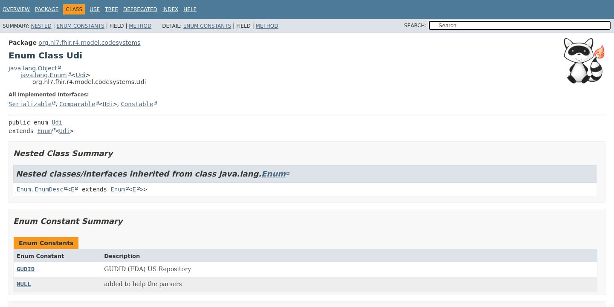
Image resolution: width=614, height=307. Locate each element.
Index (170, 9)
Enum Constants (80, 26)
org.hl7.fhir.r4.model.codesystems (89, 42)
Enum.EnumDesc (40, 189)
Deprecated (140, 9)
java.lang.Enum (43, 75)
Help (190, 9)
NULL (24, 284)
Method (140, 26)
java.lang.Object (33, 68)
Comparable (77, 104)
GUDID (26, 269)
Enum (44, 130)
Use (95, 9)
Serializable (30, 104)
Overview (16, 9)
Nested (41, 26)
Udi (80, 75)
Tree (111, 9)
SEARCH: (415, 26)
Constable (137, 104)
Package (46, 9)
